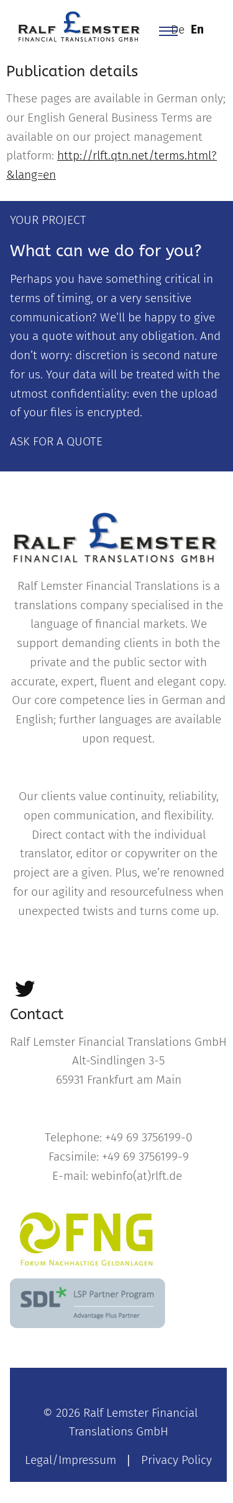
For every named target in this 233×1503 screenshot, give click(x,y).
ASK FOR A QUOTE (56, 441)
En (197, 29)
